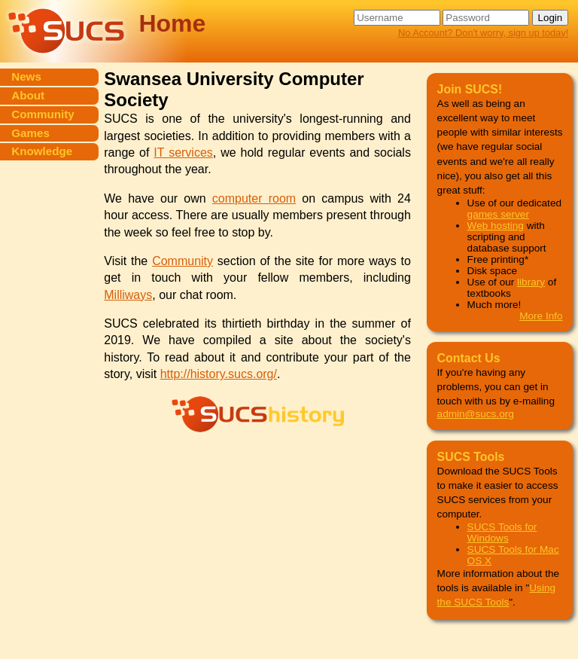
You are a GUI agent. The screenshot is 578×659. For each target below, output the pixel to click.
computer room (254, 198)
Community (182, 261)
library (531, 282)
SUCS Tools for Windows (502, 532)
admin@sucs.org (475, 414)
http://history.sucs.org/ (218, 374)
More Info (540, 316)
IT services (183, 152)
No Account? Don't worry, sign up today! (483, 32)
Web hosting (495, 225)
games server (498, 214)
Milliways (128, 294)
